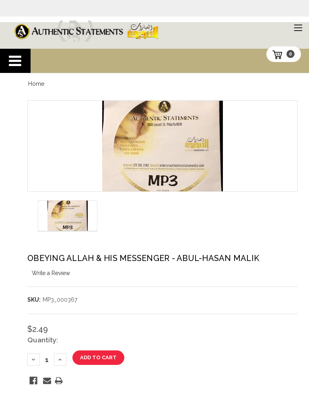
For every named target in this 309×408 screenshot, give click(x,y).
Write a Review (51, 273)
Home (36, 84)
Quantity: (42, 340)
